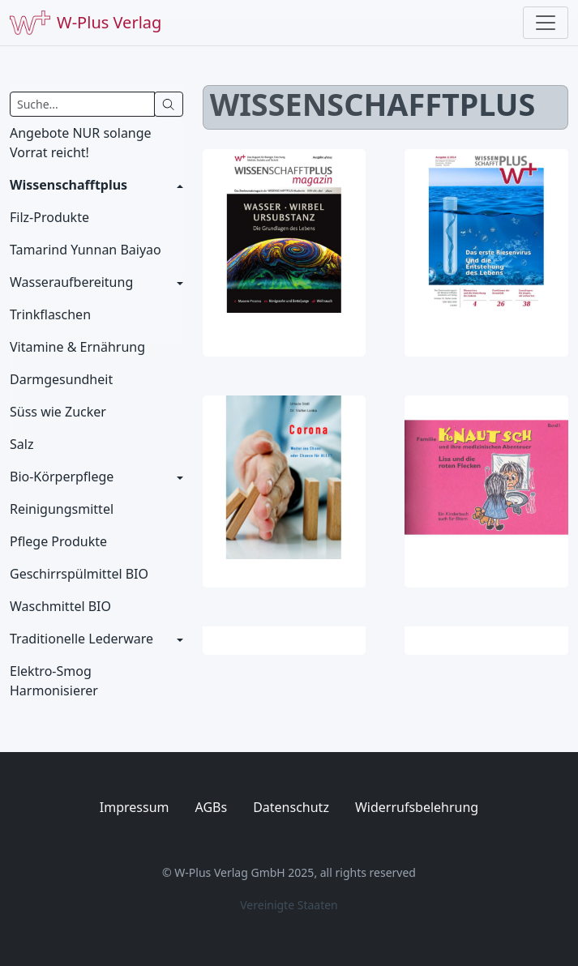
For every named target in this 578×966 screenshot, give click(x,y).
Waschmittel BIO (60, 606)
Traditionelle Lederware (81, 639)
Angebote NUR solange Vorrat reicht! (81, 142)
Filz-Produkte (49, 217)
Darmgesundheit (61, 379)
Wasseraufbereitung (71, 282)
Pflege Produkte (58, 541)
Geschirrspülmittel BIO (79, 574)
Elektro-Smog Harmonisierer (54, 680)
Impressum (134, 807)
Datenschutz (291, 807)
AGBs (211, 807)
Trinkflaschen (50, 314)
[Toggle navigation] (545, 22)
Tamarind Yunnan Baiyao (85, 250)
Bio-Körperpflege (61, 476)
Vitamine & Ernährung (77, 347)
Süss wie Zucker (58, 412)
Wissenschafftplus (68, 185)
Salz (21, 444)
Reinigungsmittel (61, 509)
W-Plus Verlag (85, 23)
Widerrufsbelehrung (416, 807)
